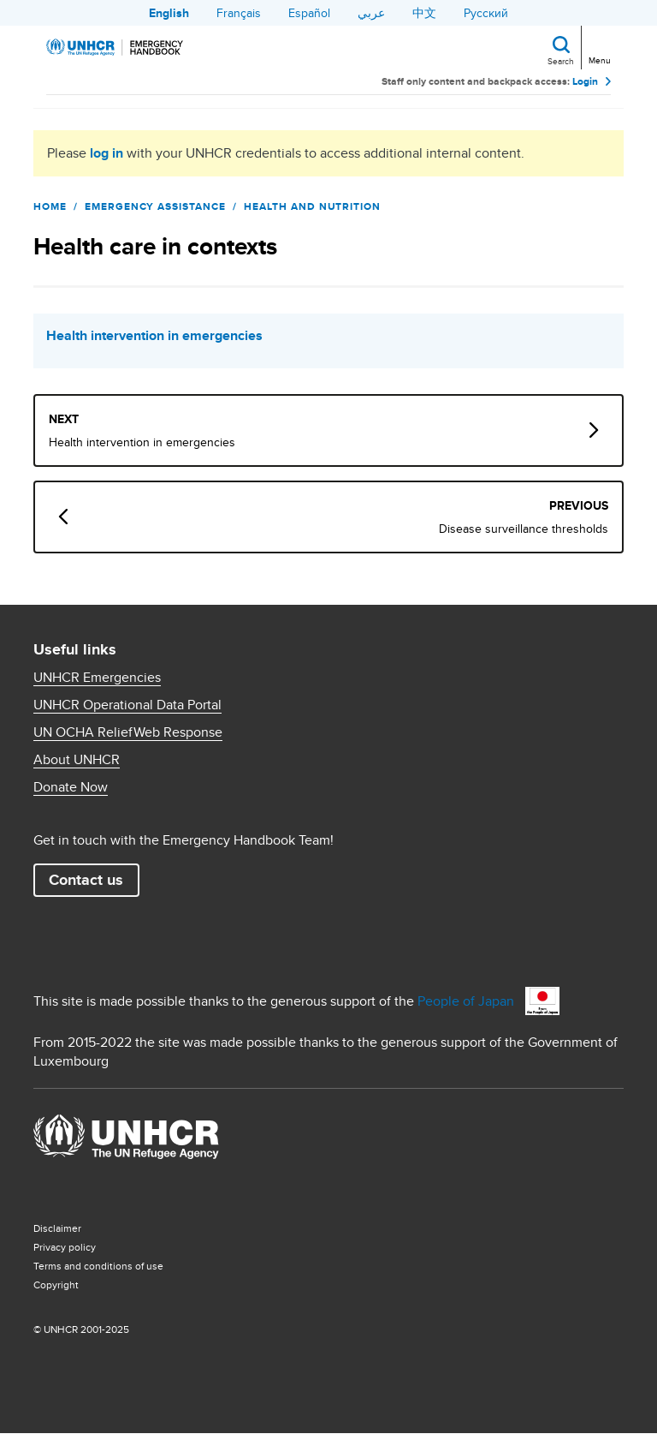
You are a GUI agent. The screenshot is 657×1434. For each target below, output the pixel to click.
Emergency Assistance (155, 206)
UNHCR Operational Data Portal (127, 705)
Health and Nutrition (312, 206)
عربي (371, 12)
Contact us (86, 880)
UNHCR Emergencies (97, 677)
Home (50, 206)
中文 (424, 12)
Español (309, 12)
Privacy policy (64, 1247)
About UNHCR (76, 759)
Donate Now (70, 787)
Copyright (56, 1284)
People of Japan (465, 1001)
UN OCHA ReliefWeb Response (127, 732)
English (169, 12)
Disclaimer (57, 1228)
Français (238, 12)
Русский (486, 12)
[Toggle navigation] (598, 46)
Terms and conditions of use (98, 1265)
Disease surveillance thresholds (523, 528)
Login (585, 81)
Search (561, 61)
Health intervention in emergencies (154, 335)
